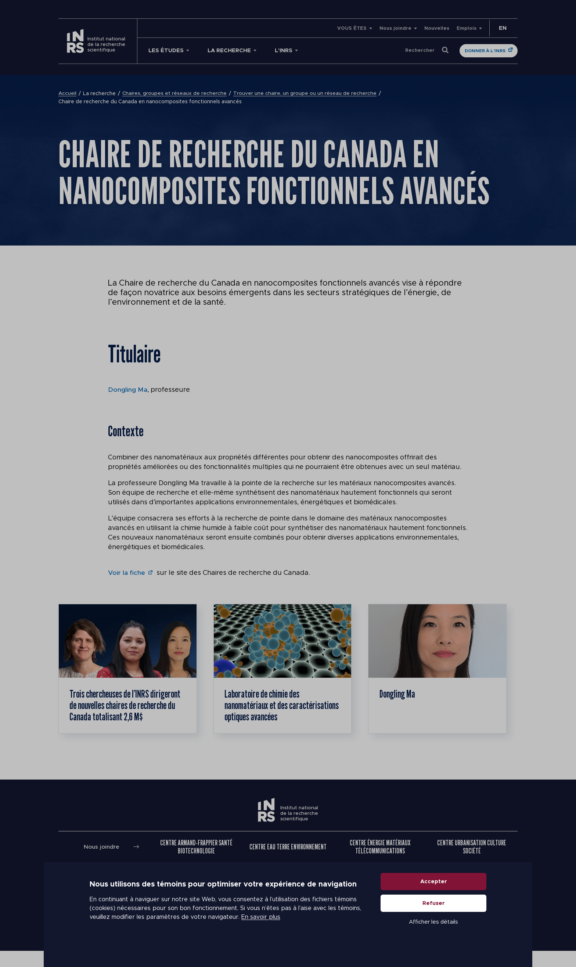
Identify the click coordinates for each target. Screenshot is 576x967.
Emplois (466, 28)
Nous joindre (395, 28)
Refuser (433, 916)
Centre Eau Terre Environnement (288, 862)
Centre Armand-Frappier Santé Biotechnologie (196, 862)
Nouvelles (436, 28)
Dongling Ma (127, 390)
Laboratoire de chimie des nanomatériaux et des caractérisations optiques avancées (267, 712)
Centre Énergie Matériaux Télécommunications (380, 862)
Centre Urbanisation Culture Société (471, 862)
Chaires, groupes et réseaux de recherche (175, 93)
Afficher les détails (433, 935)
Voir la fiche (126, 573)
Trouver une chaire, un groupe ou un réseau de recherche (305, 93)
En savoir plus (260, 930)
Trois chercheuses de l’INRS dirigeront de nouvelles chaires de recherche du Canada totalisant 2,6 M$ (126, 712)
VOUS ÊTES (352, 28)
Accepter (433, 895)
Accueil (67, 93)
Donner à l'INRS (485, 51)
